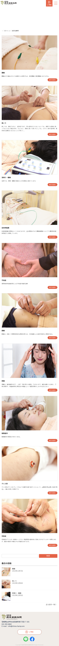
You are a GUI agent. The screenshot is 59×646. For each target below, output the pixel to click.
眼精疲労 (5, 433)
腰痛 (3, 73)
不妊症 (4, 280)
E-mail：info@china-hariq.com (13, 626)
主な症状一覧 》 (51, 604)
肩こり (4, 123)
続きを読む (52, 80)
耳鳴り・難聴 (6, 177)
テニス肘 (5, 484)
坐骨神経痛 (5, 228)
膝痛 (3, 330)
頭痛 (3, 381)
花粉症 (4, 536)
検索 (48, 556)
